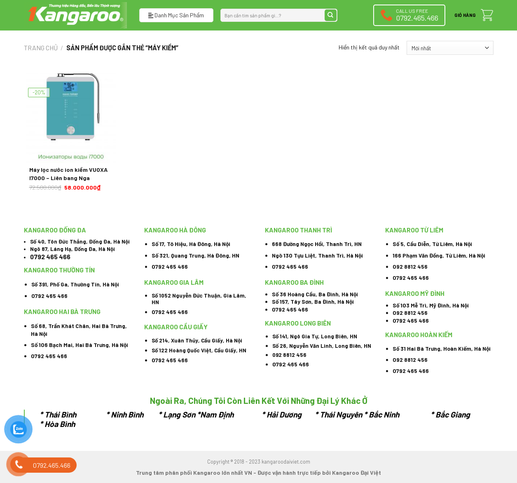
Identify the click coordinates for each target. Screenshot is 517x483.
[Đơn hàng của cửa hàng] (450, 48)
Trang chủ (41, 48)
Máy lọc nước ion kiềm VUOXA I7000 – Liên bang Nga (68, 173)
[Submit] (331, 15)
